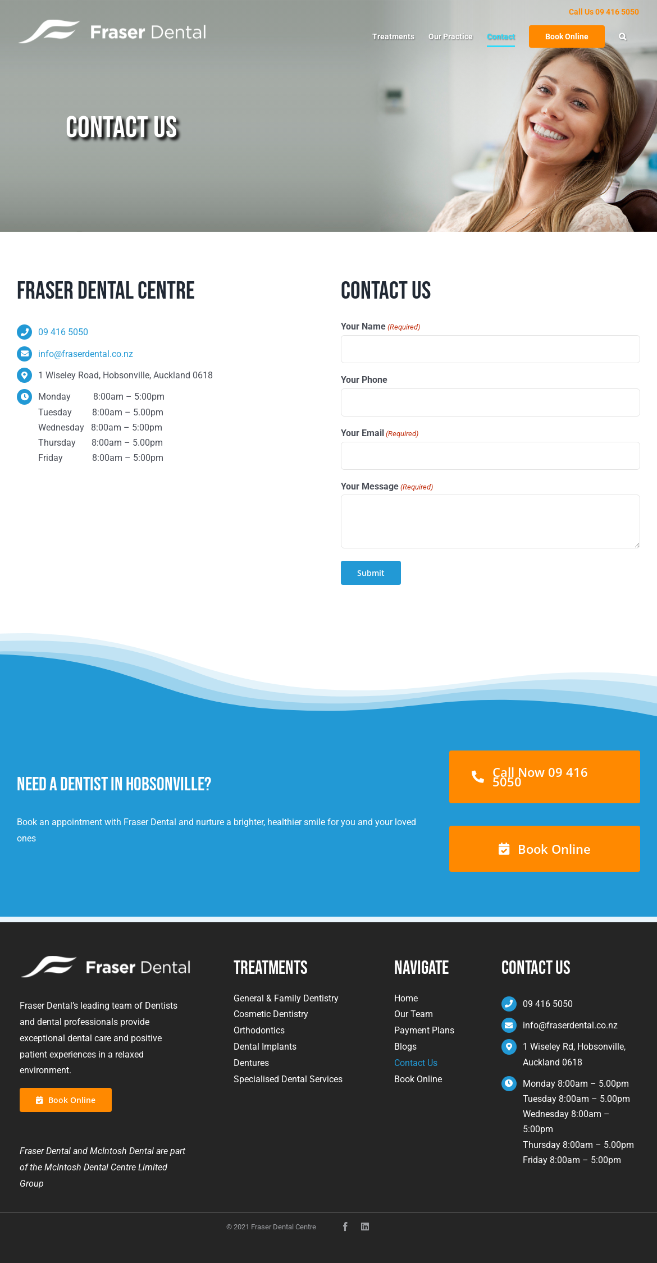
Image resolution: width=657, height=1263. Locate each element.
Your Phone (364, 379)
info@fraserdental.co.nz (85, 354)
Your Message (387, 487)
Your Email (379, 433)
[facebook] (345, 1226)
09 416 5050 (63, 332)
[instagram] (365, 1226)
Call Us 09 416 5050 (604, 11)
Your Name (380, 327)
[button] (622, 36)
